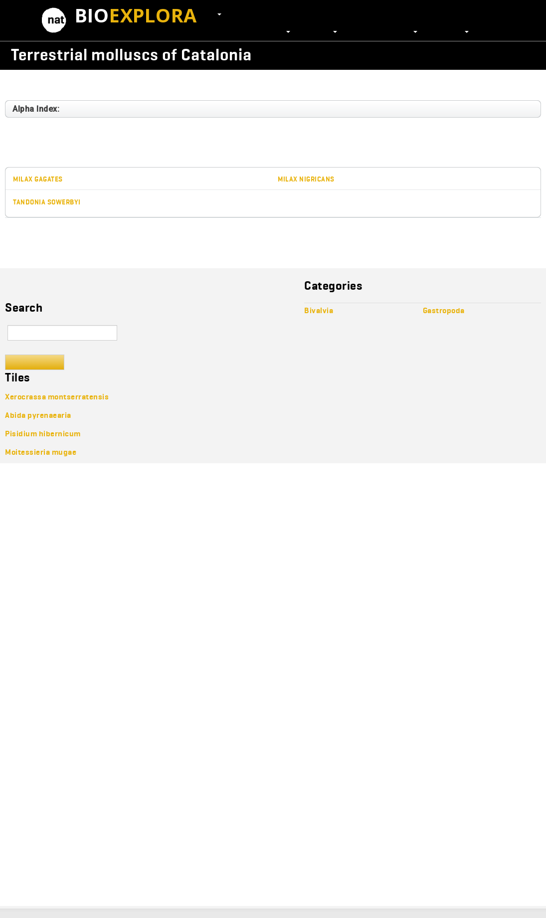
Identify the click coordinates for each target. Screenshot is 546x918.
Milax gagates (38, 179)
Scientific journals (382, 31)
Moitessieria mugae (40, 452)
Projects (318, 31)
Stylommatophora (156, 83)
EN (213, 13)
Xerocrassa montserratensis (57, 396)
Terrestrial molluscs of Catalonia (131, 54)
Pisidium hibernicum (43, 433)
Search (34, 362)
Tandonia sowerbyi (47, 202)
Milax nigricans (306, 179)
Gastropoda (32, 83)
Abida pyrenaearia (38, 415)
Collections (266, 31)
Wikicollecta (491, 54)
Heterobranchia (89, 83)
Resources (448, 31)
